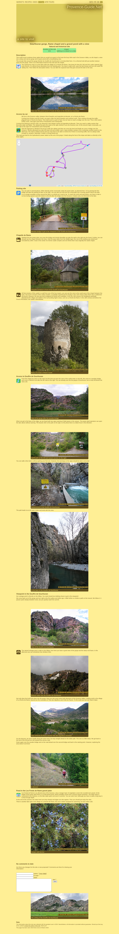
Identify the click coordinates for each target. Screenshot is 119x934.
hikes (35, 2)
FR (95, 2)
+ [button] (18, 141)
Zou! (101, 64)
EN (101, 2)
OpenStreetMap (68, 185)
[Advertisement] (59, 73)
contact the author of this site (32, 926)
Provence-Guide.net (81, 185)
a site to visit (25, 39)
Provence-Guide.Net (84, 7)
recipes (28, 2)
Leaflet (58, 185)
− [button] (18, 144)
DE (98, 2)
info (91, 2)
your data (43, 873)
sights (41, 2)
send (55, 881)
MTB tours (49, 2)
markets (20, 2)
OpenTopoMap (92, 185)
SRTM (74, 185)
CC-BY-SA (99, 185)
